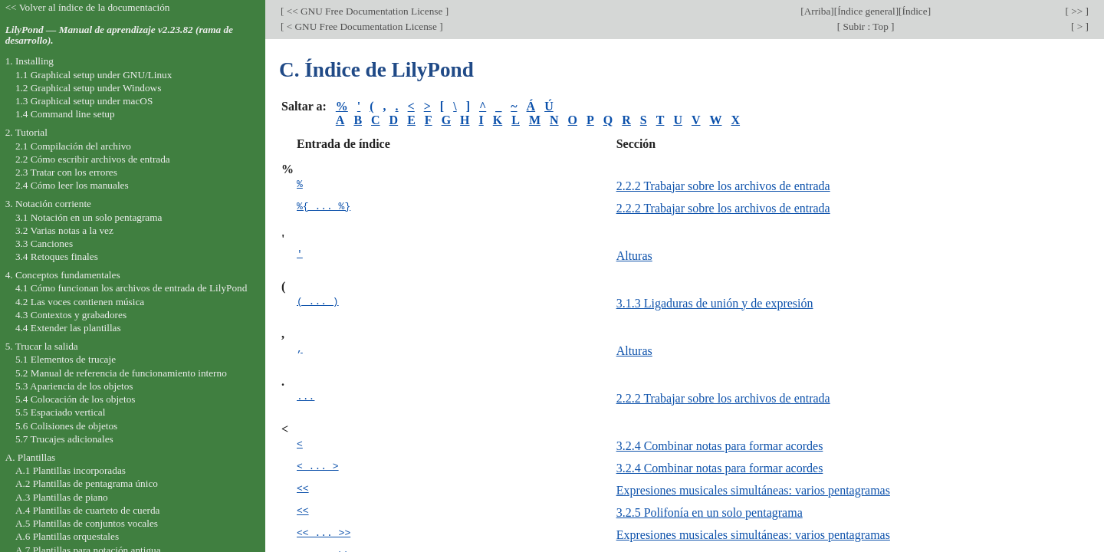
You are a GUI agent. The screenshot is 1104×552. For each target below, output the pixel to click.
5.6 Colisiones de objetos (66, 426)
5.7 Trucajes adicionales (64, 439)
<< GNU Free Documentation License (364, 11)
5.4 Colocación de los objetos (75, 399)
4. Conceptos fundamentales (62, 275)
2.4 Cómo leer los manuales (72, 185)
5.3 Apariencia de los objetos (74, 386)
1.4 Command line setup (65, 114)
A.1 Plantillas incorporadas (70, 470)
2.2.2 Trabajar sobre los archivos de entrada (723, 185)
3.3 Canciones (44, 243)
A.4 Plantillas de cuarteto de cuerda (87, 510)
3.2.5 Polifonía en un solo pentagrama (709, 512)
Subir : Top (865, 26)
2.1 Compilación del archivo (73, 146)
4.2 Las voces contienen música (79, 301)
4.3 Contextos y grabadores (71, 314)
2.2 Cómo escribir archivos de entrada (92, 159)
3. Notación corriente (48, 203)
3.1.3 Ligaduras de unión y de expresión (714, 303)
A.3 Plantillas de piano (61, 497)
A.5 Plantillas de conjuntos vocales (86, 523)
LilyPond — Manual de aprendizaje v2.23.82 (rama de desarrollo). (119, 35)
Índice (914, 11)
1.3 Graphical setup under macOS (84, 101)
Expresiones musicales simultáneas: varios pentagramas (753, 490)
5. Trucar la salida (41, 346)
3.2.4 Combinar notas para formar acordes (719, 445)
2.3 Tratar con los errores (66, 172)
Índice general (866, 11)
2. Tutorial (26, 132)
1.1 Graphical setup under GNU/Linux (93, 74)
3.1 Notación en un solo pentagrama (89, 217)
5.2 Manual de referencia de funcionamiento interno (121, 373)
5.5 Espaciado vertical (60, 412)
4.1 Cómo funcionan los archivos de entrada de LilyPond (131, 288)
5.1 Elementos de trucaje (65, 359)
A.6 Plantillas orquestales (67, 536)
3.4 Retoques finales (56, 256)
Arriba (817, 11)
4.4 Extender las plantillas (68, 328)
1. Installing (29, 61)
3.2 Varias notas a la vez (64, 230)
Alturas (634, 255)
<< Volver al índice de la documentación (87, 7)
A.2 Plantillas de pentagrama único (86, 483)
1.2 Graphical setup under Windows (88, 88)
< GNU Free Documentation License (361, 26)
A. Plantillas (30, 457)
